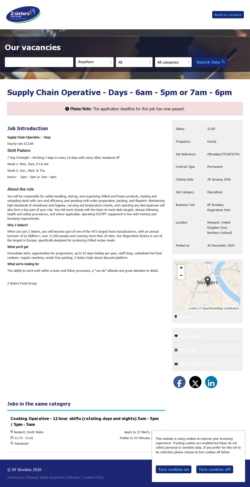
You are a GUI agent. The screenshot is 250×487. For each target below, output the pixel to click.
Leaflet (192, 308)
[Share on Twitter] (195, 382)
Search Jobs (211, 62)
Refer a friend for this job (196, 364)
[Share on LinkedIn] (211, 382)
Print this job (187, 350)
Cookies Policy (93, 477)
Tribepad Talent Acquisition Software (53, 477)
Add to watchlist (190, 336)
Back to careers (228, 14)
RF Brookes (23, 14)
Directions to (187, 316)
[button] (208, 281)
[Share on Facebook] (179, 382)
